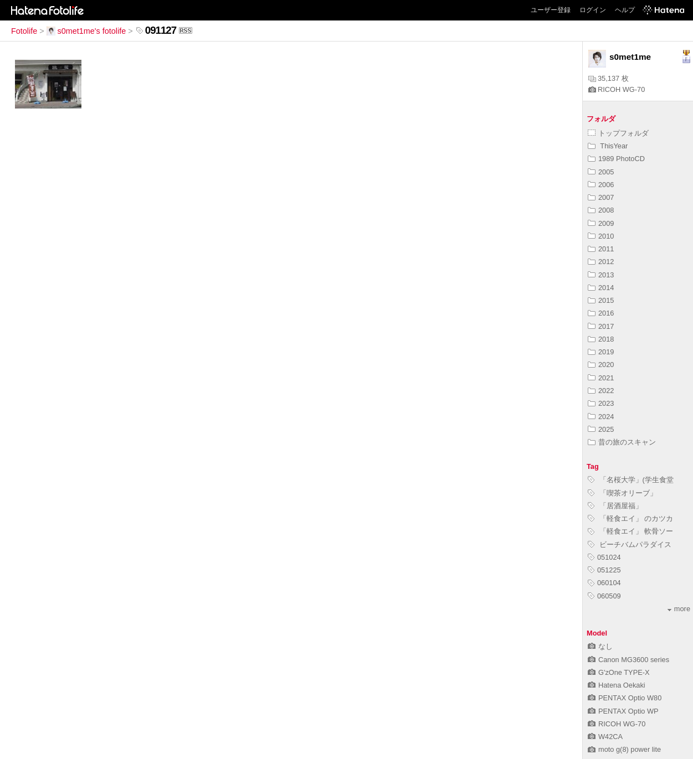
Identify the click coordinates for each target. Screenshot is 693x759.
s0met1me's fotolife (86, 31)
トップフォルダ (618, 133)
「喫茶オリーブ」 (622, 493)
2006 (601, 184)
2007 (601, 197)
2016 (601, 313)
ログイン (592, 10)
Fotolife (24, 31)
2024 (601, 416)
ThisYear (608, 146)
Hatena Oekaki (616, 685)
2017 (601, 326)
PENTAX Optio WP (623, 711)
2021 (601, 378)
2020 (601, 364)
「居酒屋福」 (615, 506)
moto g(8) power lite (624, 749)
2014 (601, 287)
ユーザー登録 (551, 10)
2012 (601, 261)
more (679, 609)
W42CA (605, 736)
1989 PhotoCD (616, 158)
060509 (604, 596)
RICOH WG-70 (616, 89)
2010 (601, 236)
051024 (604, 557)
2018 (601, 339)
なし (600, 646)
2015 (601, 300)
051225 (604, 570)
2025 (601, 429)
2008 (601, 210)
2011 (601, 249)
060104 (604, 583)
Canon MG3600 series (628, 659)
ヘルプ (625, 10)
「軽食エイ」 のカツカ (630, 518)
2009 (601, 223)
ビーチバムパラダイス (629, 544)
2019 (601, 352)
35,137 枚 (608, 78)
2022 (601, 390)
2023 (601, 403)
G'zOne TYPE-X (619, 672)
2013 (601, 275)
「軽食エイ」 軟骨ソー (630, 531)
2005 (601, 172)
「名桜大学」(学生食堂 (631, 480)
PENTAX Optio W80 (624, 698)
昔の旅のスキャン (622, 442)
